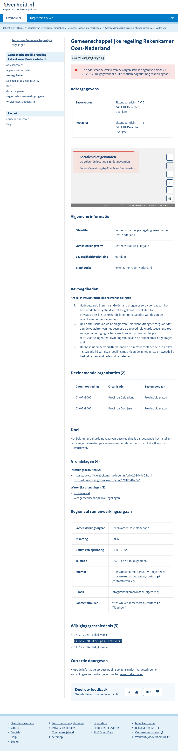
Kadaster (153, 205)
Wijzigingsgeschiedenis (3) (21, 101)
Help (9, 124)
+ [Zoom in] (169, 183)
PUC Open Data (103, 732)
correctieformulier (131, 674)
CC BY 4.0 (164, 205)
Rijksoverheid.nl (145, 728)
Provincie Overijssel (120, 408)
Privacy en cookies (63, 728)
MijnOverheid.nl (145, 723)
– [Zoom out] (169, 190)
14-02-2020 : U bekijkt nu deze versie (98, 641)
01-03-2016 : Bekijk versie (91, 647)
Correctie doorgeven (17, 119)
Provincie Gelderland (121, 397)
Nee (148, 692)
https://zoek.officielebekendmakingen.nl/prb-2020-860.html (113, 475)
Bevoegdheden (15, 75)
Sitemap (57, 737)
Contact (15, 728)
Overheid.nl (13, 19)
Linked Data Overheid (107, 728)
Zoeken (15, 741)
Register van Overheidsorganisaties (46, 27)
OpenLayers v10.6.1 (139, 205)
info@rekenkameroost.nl (128, 592)
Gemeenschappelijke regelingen (84, 27)
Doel (9, 86)
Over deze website (22, 723)
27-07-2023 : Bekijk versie (91, 635)
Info (121, 205)
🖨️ (170, 198)
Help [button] (172, 18)
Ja (128, 692)
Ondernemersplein (147, 732)
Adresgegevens (14, 65)
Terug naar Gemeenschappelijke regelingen (32, 42)
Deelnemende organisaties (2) (23, 80)
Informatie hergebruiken (68, 723)
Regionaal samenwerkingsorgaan (25, 96)
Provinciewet (82, 493)
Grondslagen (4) (15, 91)
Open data (100, 723)
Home (20, 27)
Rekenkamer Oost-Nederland (133, 268)
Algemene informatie (18, 70)
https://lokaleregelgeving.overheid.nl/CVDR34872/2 (107, 480)
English (15, 732)
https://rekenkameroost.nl (128, 572)
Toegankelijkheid (63, 732)
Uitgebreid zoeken (41, 18)
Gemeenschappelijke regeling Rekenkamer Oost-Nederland (27, 57)
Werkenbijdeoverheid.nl (150, 737)
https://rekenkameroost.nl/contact (134, 576)
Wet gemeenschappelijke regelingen (97, 498)
